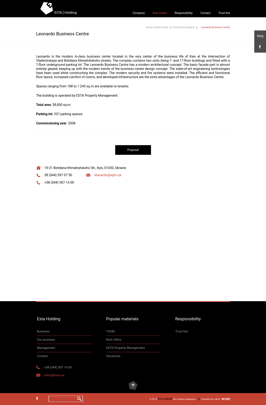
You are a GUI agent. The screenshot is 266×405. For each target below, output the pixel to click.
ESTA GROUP (165, 399)
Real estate (160, 13)
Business (43, 331)
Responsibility (184, 13)
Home (149, 27)
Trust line (224, 13)
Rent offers (113, 339)
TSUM (110, 331)
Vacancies (113, 356)
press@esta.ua (54, 375)
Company (139, 13)
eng (260, 36)
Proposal (133, 150)
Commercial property (182, 27)
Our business (46, 339)
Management (46, 348)
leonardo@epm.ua (107, 175)
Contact (205, 13)
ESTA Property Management (125, 348)
